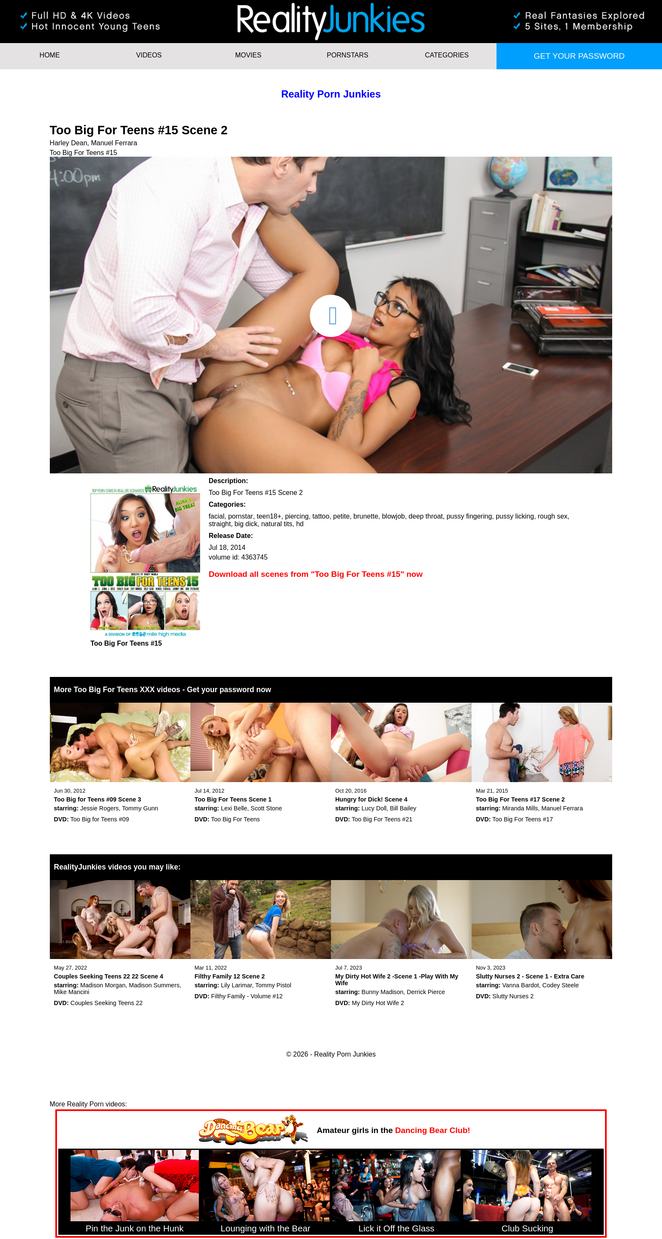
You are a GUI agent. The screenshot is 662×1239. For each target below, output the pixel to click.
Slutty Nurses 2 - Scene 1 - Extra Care (530, 976)
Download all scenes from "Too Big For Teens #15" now (316, 574)
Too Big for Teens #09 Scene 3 (97, 799)
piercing (297, 516)
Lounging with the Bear (266, 1228)
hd (300, 523)
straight (220, 523)
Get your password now (229, 689)
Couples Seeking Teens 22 (107, 1003)
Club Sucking (527, 1228)
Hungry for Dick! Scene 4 (371, 799)
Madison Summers (154, 985)
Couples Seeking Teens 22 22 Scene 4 (108, 976)
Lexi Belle (234, 808)
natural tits (277, 523)
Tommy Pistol (273, 985)
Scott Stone (266, 808)
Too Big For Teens (235, 819)
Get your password (579, 56)
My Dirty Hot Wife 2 (378, 1003)
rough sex (552, 516)
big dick (246, 523)
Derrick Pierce (426, 992)
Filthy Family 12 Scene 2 (230, 976)
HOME (50, 55)
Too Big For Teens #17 (522, 819)
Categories (447, 55)
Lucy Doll (373, 808)
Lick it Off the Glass (396, 1228)
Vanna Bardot (520, 985)
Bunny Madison (382, 992)
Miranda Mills (520, 808)
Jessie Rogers (99, 808)
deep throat (426, 516)
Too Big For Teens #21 (382, 819)
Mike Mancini (72, 992)
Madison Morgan (102, 985)
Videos (149, 55)
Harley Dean (68, 143)
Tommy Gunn (140, 808)
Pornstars (347, 55)
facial (216, 516)
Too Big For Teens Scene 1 (233, 799)
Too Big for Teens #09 (100, 819)
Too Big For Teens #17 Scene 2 (520, 799)
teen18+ (269, 516)
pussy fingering (469, 516)
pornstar (240, 516)
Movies (248, 55)
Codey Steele (560, 985)
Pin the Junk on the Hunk (135, 1228)
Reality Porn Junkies (331, 94)
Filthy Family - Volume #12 (247, 996)
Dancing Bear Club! (432, 1130)
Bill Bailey (403, 808)
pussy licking (515, 516)
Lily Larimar (236, 985)
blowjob (393, 516)
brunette (365, 516)
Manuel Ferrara (114, 143)
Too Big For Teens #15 (83, 152)
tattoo (320, 516)
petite (341, 516)
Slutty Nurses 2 (513, 996)
